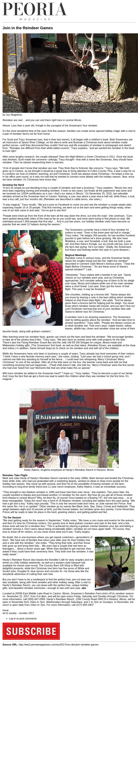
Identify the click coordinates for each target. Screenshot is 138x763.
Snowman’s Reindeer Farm (86, 593)
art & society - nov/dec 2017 (18, 613)
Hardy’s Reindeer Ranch (60, 599)
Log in (12, 618)
